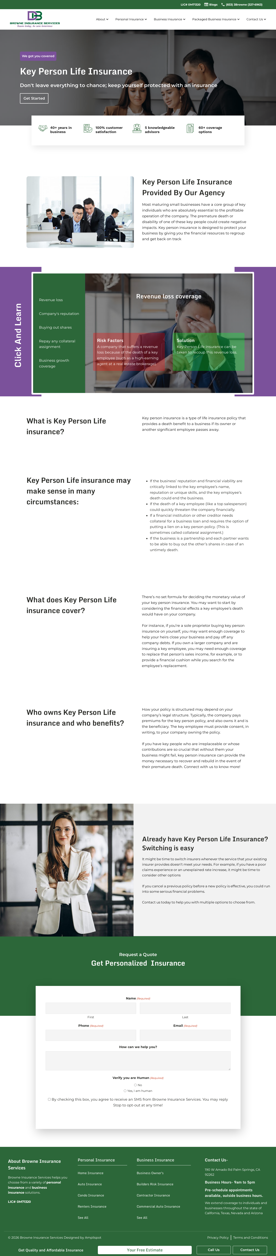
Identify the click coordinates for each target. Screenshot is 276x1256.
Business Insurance (170, 19)
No (140, 1085)
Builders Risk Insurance (155, 1184)
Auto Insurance (90, 1184)
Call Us (214, 1250)
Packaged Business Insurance (216, 19)
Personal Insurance (131, 19)
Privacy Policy (218, 1237)
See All (83, 1217)
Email (185, 1026)
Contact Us (257, 19)
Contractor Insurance (153, 1195)
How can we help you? (138, 1047)
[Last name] (185, 1008)
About (102, 19)
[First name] (91, 1008)
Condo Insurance (91, 1195)
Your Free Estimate (145, 1250)
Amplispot (93, 1237)
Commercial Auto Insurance (158, 1206)
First (90, 1017)
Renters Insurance (92, 1206)
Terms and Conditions (250, 1237)
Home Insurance (90, 1173)
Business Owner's (150, 1173)
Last (185, 1017)
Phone (90, 1026)
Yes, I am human (139, 1091)
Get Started (34, 98)
